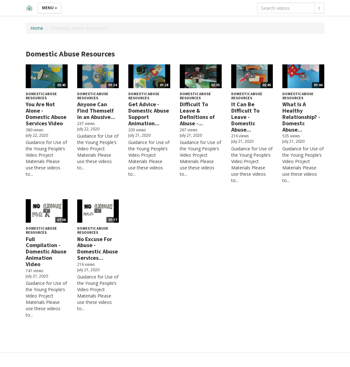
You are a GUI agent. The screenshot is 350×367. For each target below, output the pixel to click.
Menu (49, 7)
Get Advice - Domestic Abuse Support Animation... (148, 114)
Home (36, 28)
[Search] (319, 8)
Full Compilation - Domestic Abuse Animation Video (46, 251)
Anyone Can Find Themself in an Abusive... (96, 111)
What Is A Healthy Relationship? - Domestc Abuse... (301, 117)
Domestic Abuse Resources (41, 95)
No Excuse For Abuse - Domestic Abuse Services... (97, 248)
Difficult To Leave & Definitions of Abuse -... (197, 114)
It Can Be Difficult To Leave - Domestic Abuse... (245, 117)
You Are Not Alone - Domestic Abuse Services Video (46, 114)
